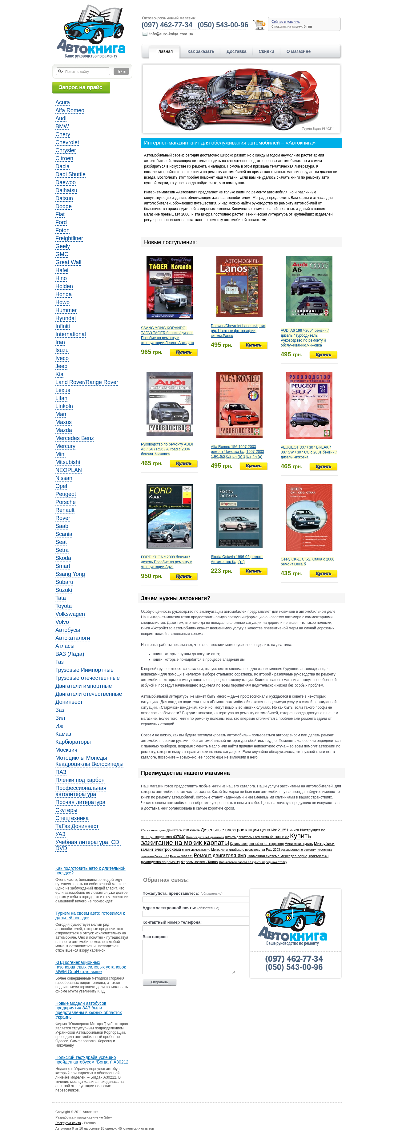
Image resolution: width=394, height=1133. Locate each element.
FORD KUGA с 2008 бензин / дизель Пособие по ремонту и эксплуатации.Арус (166, 562)
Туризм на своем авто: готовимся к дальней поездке (90, 915)
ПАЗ (60, 772)
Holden (64, 286)
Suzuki (63, 590)
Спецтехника (72, 818)
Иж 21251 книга (285, 830)
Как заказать (200, 51)
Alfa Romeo (69, 110)
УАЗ (60, 834)
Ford (61, 222)
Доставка (236, 51)
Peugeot (65, 494)
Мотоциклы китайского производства (238, 849)
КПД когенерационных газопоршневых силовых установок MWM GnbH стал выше (90, 967)
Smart (62, 566)
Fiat (60, 214)
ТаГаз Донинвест (77, 826)
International (70, 334)
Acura (62, 102)
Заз (59, 710)
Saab (61, 526)
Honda (63, 294)
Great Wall (68, 262)
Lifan (61, 398)
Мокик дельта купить (196, 849)
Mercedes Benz (74, 438)
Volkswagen (70, 614)
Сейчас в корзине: (285, 21)
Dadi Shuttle (70, 174)
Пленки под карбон (80, 780)
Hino (61, 278)
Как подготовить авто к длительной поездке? (90, 870)
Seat (61, 542)
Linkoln (64, 406)
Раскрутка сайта (68, 1123)
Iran (60, 342)
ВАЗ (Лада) (69, 654)
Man (60, 414)
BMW (62, 126)
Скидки (266, 51)
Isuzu (62, 350)
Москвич (66, 750)
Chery (62, 134)
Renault (64, 510)
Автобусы (67, 630)
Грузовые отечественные (87, 678)
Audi (60, 118)
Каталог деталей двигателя (205, 837)
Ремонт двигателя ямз (220, 855)
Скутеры (66, 810)
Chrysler (65, 150)
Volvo (62, 622)
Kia (59, 374)
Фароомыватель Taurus (199, 862)
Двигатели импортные (83, 686)
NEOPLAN (68, 470)
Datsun (64, 198)
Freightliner (69, 238)
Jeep (61, 366)
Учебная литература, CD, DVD (88, 845)
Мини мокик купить (299, 844)
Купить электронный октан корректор (257, 844)
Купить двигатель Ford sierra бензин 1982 (257, 837)
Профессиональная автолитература (80, 791)
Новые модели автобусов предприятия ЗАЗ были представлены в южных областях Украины (88, 1010)
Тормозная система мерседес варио (277, 856)
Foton (62, 230)
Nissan (63, 478)
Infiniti (62, 326)
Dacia (62, 166)
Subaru (64, 582)
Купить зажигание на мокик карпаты (226, 839)
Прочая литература (80, 802)
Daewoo (65, 182)
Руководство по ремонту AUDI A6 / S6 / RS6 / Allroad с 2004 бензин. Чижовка (167, 449)
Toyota (63, 606)
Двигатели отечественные (88, 694)
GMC (61, 254)
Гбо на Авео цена (153, 830)
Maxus (63, 422)
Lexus (62, 390)
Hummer (66, 310)
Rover (62, 518)
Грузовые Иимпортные (84, 670)
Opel (61, 486)
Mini (60, 454)
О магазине (299, 51)
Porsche (65, 502)
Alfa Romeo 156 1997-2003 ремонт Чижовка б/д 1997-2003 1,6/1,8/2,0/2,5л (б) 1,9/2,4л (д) (237, 452)
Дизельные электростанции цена (235, 829)
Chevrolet (67, 142)
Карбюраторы (73, 742)
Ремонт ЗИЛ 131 (181, 856)
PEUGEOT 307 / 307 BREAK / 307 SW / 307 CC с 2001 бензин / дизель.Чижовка (309, 452)
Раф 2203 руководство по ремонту (291, 849)
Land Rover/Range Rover (86, 382)
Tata (60, 598)
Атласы (64, 646)
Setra (62, 550)
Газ (59, 662)
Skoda (63, 558)
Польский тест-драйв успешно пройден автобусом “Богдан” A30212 (91, 1059)
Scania (63, 534)
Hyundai (65, 318)
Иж (59, 726)
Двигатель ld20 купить (183, 830)
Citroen (64, 158)
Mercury (65, 446)
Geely (62, 246)
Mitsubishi (67, 462)
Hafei (61, 270)
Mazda (63, 430)
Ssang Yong (70, 574)
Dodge (63, 206)
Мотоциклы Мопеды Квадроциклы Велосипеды (89, 761)
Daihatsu (66, 190)
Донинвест (69, 702)
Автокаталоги (72, 638)
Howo (62, 302)
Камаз (63, 734)
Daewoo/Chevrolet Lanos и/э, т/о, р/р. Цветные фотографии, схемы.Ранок (238, 331)
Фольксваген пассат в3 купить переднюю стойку (253, 862)
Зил (60, 718)
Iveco (62, 358)
